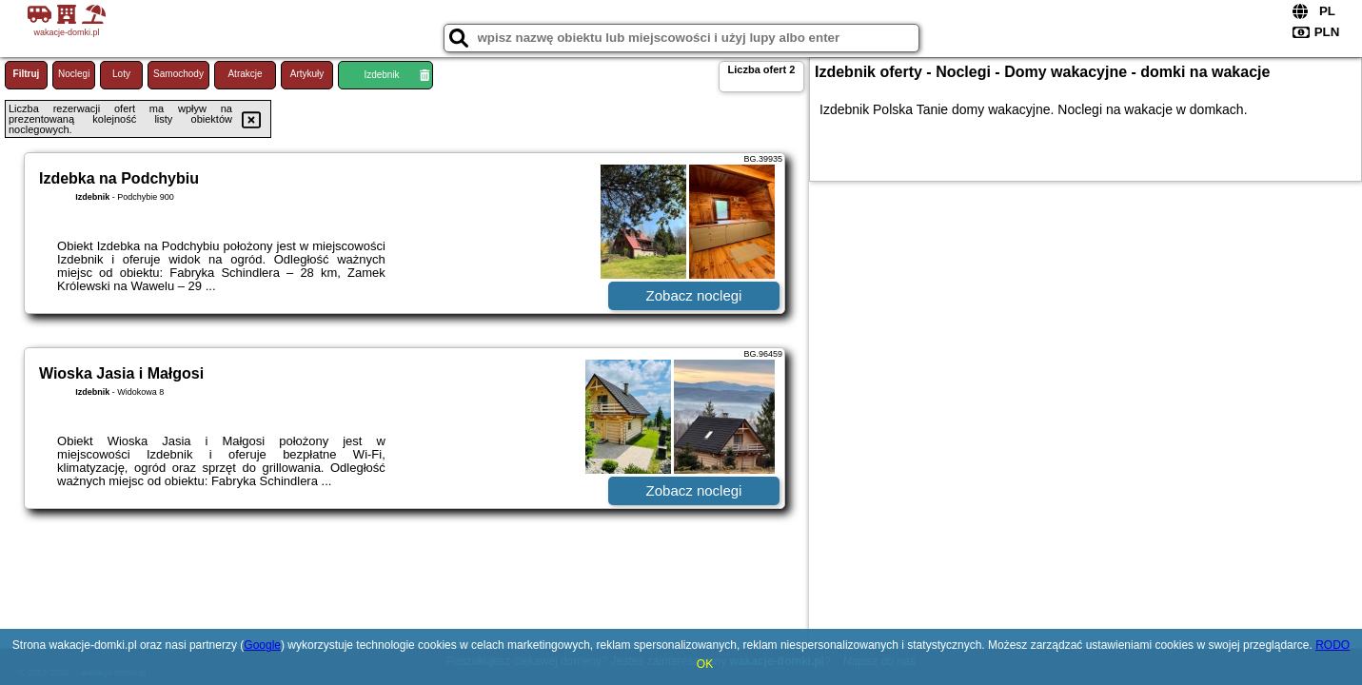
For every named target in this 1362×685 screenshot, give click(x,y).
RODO (1332, 645)
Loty (121, 73)
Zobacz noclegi (694, 295)
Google (262, 645)
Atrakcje (244, 73)
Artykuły (307, 73)
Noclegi (73, 73)
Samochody (178, 73)
